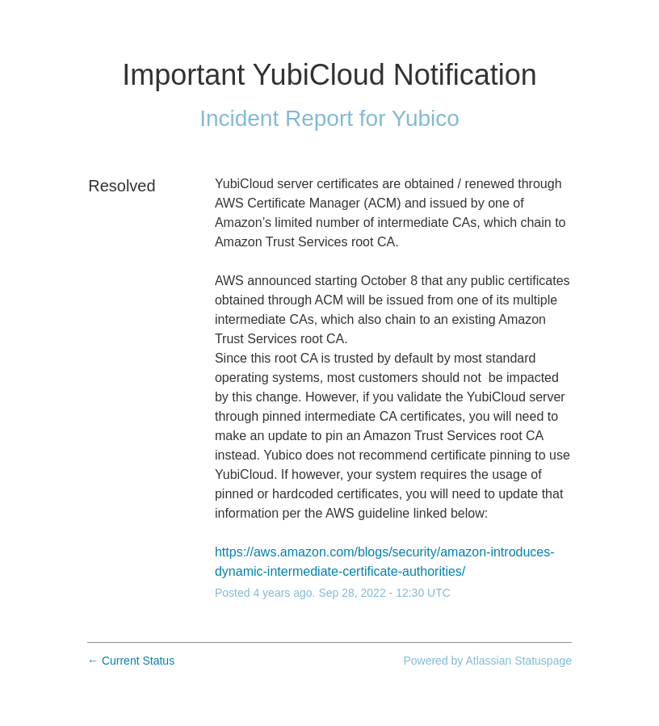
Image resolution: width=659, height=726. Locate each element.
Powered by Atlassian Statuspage (487, 660)
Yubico (426, 118)
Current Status (130, 660)
